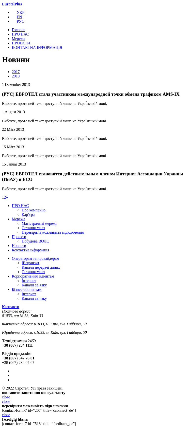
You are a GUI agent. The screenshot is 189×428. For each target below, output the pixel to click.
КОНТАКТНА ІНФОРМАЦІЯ (37, 47)
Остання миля (33, 228)
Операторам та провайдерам (35, 258)
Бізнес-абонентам (26, 289)
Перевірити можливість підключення (53, 232)
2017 (16, 72)
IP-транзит (30, 263)
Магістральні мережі (39, 223)
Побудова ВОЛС (35, 241)
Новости (19, 245)
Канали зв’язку (34, 285)
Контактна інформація (30, 250)
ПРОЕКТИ (21, 43)
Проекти (19, 237)
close (6, 397)
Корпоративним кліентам (33, 276)
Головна (18, 30)
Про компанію (34, 210)
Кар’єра (28, 214)
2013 (16, 76)
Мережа (18, 39)
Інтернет (29, 281)
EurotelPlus (12, 4)
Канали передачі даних (41, 267)
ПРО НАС (20, 34)
